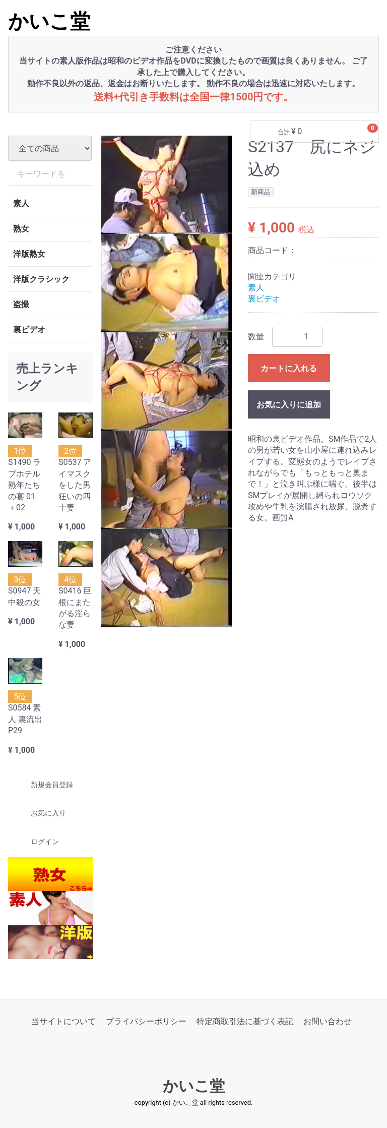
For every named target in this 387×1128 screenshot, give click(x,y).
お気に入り (39, 812)
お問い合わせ (327, 1021)
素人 (21, 203)
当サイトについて (63, 1021)
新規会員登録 (43, 784)
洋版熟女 (29, 254)
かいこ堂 (49, 21)
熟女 (21, 228)
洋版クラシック (41, 279)
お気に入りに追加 (288, 404)
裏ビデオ (29, 329)
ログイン (36, 841)
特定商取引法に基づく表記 (245, 1021)
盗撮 (21, 304)
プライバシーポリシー (146, 1021)
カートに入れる (289, 368)
